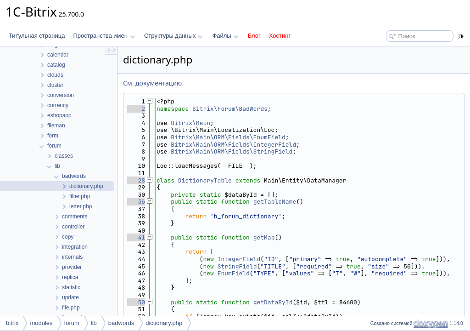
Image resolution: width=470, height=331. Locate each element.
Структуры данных (173, 35)
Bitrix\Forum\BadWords (230, 109)
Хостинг (280, 35)
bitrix (12, 323)
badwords (121, 323)
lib (94, 323)
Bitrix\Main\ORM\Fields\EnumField (228, 137)
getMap (264, 237)
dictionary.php (163, 323)
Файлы (225, 35)
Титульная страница (37, 35)
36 (136, 201)
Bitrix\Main (190, 123)
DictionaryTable (205, 180)
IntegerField (239, 259)
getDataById (273, 302)
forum (71, 323)
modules (41, 323)
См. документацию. (153, 83)
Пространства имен (103, 35)
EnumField (234, 273)
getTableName (275, 201)
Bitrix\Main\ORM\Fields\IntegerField (233, 144)
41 (136, 237)
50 (136, 302)
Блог (254, 35)
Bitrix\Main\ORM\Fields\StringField (231, 151)
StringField (237, 266)
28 (136, 180)
